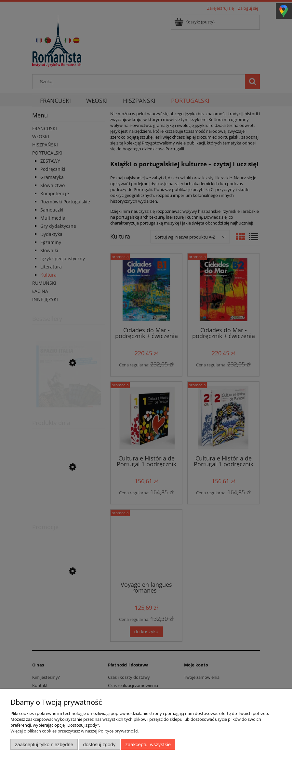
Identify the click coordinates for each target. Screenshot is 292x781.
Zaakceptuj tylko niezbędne (44, 744)
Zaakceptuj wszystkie (148, 744)
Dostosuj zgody (99, 744)
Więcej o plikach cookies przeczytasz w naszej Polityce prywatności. (74, 731)
